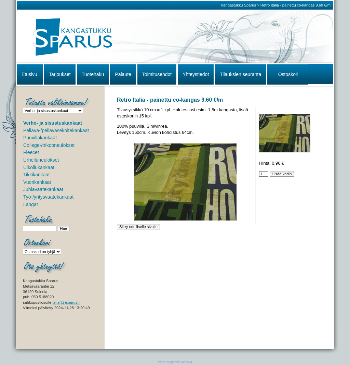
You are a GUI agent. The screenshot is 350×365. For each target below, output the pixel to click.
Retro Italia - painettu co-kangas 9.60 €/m (295, 5)
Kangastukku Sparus (238, 5)
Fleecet (31, 152)
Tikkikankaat (36, 174)
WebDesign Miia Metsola (175, 362)
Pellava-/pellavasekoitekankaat (56, 130)
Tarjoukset (60, 74)
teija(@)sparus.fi (66, 302)
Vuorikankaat (37, 182)
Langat (30, 204)
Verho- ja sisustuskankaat (52, 123)
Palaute (123, 74)
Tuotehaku (93, 74)
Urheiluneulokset (41, 160)
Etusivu (29, 74)
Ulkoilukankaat (38, 167)
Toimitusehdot (157, 74)
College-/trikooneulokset (49, 145)
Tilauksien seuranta (240, 74)
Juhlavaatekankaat (43, 189)
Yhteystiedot (196, 74)
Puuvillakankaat (40, 137)
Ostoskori (288, 74)
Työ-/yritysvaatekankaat (48, 197)
